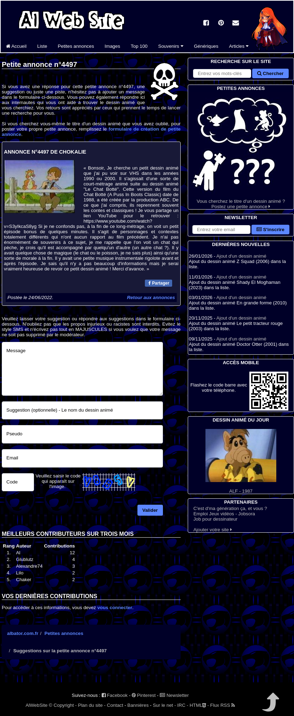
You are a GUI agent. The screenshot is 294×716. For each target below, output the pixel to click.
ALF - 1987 (241, 461)
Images (112, 46)
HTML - (199, 705)
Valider (150, 510)
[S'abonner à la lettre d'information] (221, 229)
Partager (158, 283)
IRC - (182, 705)
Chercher (270, 73)
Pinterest (144, 695)
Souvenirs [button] (170, 46)
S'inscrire (270, 229)
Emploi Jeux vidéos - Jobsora (224, 513)
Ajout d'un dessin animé (241, 256)
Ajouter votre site (212, 529)
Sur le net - (164, 705)
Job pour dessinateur (215, 519)
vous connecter (114, 607)
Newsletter (174, 695)
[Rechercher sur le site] (222, 73)
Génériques (206, 46)
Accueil (16, 46)
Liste (42, 46)
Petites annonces (76, 46)
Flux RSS (222, 705)
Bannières (138, 705)
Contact (115, 705)
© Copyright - (63, 705)
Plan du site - (92, 705)
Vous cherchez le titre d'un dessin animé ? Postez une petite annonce (241, 150)
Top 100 (139, 46)
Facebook (115, 695)
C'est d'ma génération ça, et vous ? (230, 508)
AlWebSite (36, 705)
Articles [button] (238, 46)
